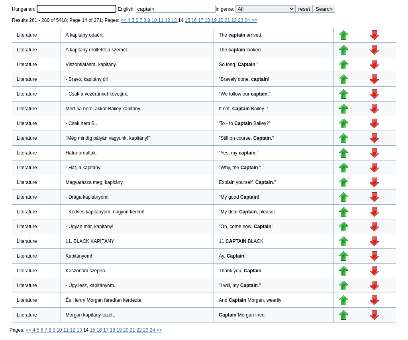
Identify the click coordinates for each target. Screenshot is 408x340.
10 (154, 20)
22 (234, 20)
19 (215, 20)
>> (254, 20)
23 (241, 20)
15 (188, 20)
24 (248, 20)
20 (221, 20)
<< (124, 20)
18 (208, 20)
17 (201, 20)
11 (161, 20)
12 (168, 20)
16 (194, 20)
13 (174, 20)
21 (228, 20)
